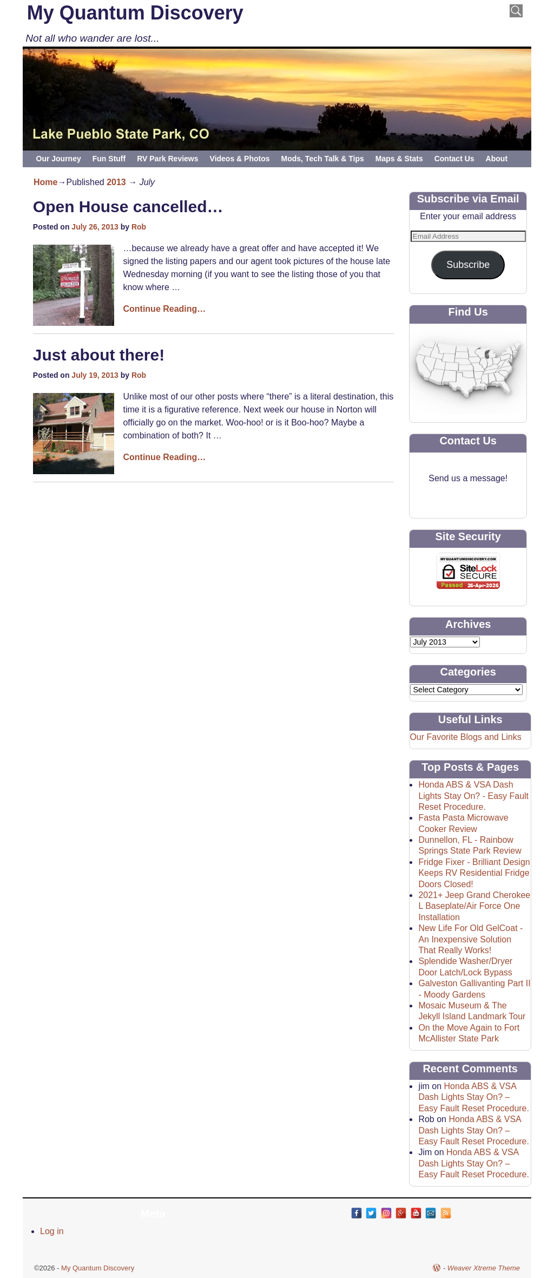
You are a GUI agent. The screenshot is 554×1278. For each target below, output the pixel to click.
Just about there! (98, 355)
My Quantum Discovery (135, 13)
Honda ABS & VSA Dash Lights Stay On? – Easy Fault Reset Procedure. (473, 1097)
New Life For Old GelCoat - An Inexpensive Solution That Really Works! (470, 939)
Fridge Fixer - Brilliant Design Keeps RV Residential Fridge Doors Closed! (474, 873)
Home (45, 182)
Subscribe (468, 264)
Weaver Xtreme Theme (483, 1268)
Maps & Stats (399, 158)
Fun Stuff (109, 158)
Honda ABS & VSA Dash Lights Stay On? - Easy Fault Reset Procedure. (473, 795)
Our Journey (58, 158)
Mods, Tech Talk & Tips (322, 158)
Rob (138, 226)
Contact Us (454, 158)
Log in (52, 1231)
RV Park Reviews (167, 158)
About (496, 158)
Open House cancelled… (128, 206)
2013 (116, 182)
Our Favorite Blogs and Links (465, 737)
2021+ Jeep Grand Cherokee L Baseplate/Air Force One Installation (474, 906)
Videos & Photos (240, 158)
